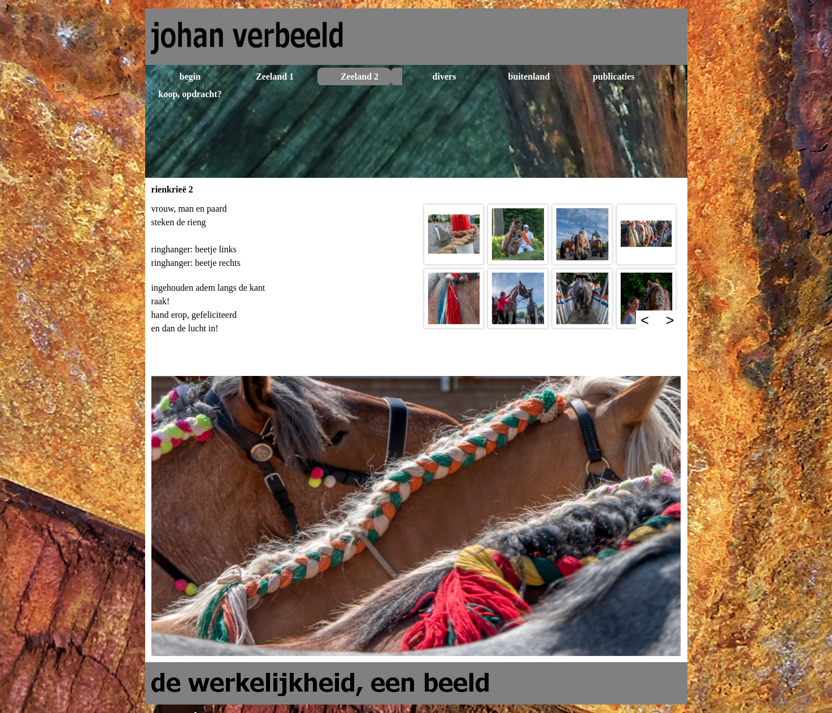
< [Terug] (645, 320)
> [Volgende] (670, 320)
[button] (454, 234)
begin (190, 76)
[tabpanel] (282, 285)
